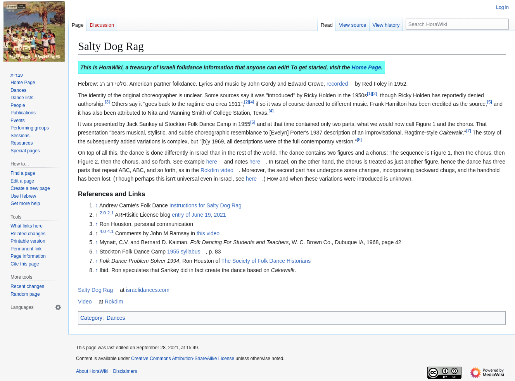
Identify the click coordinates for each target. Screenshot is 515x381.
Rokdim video (216, 170)
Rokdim (114, 301)
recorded (337, 84)
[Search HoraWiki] (457, 24)
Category (91, 318)
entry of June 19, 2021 (199, 215)
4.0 (103, 231)
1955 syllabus (183, 251)
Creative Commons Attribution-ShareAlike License (182, 358)
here (211, 162)
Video (85, 301)
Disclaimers (125, 371)
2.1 (110, 212)
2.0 (103, 212)
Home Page (366, 67)
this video (208, 233)
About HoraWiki (92, 371)
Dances (116, 318)
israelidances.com (147, 290)
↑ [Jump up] (96, 205)
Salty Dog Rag (95, 290)
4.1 (110, 231)
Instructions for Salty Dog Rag (205, 205)
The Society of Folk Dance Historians (266, 261)
